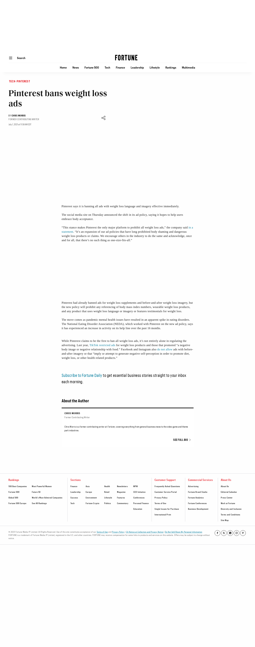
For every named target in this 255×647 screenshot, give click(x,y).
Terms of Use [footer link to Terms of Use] (160, 503)
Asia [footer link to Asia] (88, 486)
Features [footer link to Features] (121, 497)
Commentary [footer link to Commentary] (122, 503)
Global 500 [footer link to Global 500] (13, 497)
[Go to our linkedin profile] (230, 533)
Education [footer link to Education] (137, 509)
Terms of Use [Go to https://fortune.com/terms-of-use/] (102, 532)
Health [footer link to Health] (107, 486)
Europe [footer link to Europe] (89, 492)
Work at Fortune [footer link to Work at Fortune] (228, 503)
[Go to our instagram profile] (236, 533)
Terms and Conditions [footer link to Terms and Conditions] (230, 514)
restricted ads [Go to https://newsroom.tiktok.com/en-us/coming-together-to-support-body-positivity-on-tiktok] (107, 345)
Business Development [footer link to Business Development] (198, 509)
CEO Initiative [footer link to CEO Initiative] (139, 492)
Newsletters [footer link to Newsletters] (122, 486)
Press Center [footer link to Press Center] (227, 497)
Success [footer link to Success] (74, 497)
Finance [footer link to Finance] (73, 486)
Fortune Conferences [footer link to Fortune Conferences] (197, 503)
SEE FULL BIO (180, 439)
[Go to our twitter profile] (224, 533)
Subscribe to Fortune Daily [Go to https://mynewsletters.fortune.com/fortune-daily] (82, 375)
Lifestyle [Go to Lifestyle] (155, 67)
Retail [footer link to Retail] (106, 492)
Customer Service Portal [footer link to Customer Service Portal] (166, 492)
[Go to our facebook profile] (217, 533)
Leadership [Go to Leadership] (137, 67)
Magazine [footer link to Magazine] (121, 492)
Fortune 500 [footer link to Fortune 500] (13, 492)
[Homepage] (126, 58)
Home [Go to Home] (63, 67)
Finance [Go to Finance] (120, 67)
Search (21, 58)
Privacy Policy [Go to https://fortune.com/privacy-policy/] (118, 532)
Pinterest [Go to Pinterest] (23, 81)
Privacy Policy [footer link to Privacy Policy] (161, 497)
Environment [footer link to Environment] (91, 497)
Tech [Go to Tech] (107, 67)
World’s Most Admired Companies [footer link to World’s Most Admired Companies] (47, 497)
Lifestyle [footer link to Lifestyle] (108, 497)
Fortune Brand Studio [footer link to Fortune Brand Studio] (197, 492)
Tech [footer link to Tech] (72, 503)
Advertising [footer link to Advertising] (193, 486)
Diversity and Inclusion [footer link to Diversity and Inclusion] (231, 509)
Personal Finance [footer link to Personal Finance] (141, 503)
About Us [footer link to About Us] (225, 486)
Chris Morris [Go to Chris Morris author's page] (19, 115)
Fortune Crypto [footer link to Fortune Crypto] (92, 503)
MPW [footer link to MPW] (135, 486)
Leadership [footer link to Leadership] (75, 492)
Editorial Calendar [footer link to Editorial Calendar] (229, 492)
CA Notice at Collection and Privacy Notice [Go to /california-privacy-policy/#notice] (144, 532)
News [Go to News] (75, 67)
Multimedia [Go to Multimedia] (188, 67)
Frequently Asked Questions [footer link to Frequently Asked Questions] (167, 486)
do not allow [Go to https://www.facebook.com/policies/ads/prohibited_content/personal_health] (164, 349)
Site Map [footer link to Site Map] (225, 520)
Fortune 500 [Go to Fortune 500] (91, 67)
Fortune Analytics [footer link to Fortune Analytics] (196, 497)
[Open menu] (10, 58)
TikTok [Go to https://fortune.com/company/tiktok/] (93, 345)
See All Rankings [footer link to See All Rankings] (39, 503)
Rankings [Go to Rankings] (170, 67)
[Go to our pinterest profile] (243, 533)
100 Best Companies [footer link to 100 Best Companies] (17, 486)
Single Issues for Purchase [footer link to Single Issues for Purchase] (167, 509)
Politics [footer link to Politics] (107, 503)
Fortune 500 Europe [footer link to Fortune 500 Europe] (17, 503)
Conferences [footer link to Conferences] (139, 497)
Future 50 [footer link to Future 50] (36, 492)
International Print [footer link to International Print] (163, 514)
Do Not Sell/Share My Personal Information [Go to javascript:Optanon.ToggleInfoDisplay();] (183, 532)
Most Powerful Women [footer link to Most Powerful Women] (42, 486)
